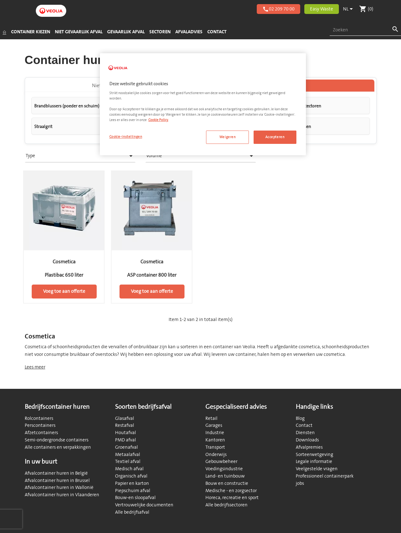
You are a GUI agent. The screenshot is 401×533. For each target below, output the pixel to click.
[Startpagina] (4, 32)
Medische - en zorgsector (231, 490)
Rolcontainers (39, 418)
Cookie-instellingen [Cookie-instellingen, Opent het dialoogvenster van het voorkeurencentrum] (125, 136)
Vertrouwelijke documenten (144, 505)
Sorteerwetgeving (314, 454)
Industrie (214, 432)
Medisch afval (129, 469)
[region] (203, 104)
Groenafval (126, 447)
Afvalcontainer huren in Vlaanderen (62, 494)
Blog (300, 418)
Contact (304, 425)
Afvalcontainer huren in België (56, 473)
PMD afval (125, 440)
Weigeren (227, 137)
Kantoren (215, 440)
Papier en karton (132, 483)
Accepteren (275, 137)
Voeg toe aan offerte (64, 291)
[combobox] (365, 30)
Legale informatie (314, 461)
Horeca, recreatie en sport (232, 497)
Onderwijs (216, 454)
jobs (300, 483)
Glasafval (124, 418)
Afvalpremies (309, 447)
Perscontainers (40, 425)
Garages (213, 425)
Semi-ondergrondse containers (56, 440)
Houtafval (125, 432)
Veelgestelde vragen (317, 469)
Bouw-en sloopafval (135, 497)
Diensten (305, 432)
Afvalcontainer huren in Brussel (57, 480)
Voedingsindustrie (224, 469)
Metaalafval (127, 454)
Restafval (124, 425)
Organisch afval (131, 476)
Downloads (307, 440)
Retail (211, 418)
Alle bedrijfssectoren (226, 505)
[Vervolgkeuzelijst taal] (349, 9)
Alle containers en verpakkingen (58, 447)
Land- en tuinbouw (225, 476)
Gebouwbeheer (221, 461)
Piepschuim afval (132, 490)
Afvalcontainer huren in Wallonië (59, 487)
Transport (215, 447)
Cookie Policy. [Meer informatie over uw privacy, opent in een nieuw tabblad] (158, 120)
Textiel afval (127, 461)
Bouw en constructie (226, 483)
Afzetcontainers (41, 432)
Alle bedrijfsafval (132, 512)
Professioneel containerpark (324, 476)
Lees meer (35, 367)
